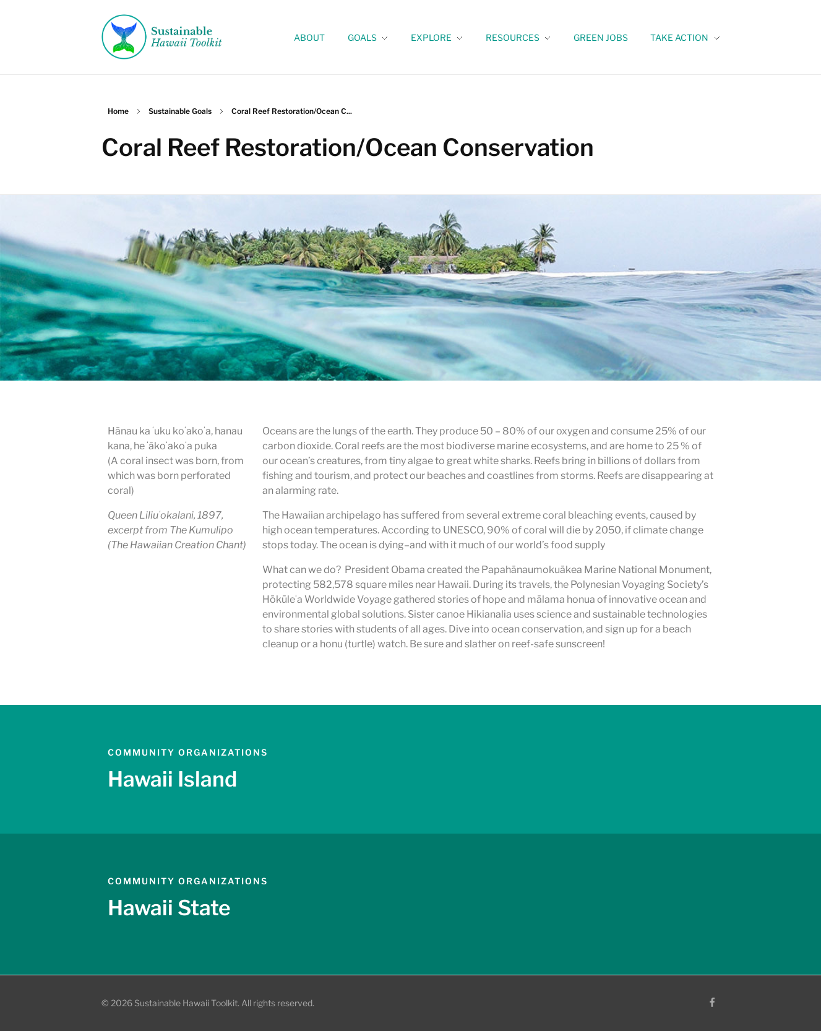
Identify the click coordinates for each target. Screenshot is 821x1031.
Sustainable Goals (180, 111)
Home (118, 111)
